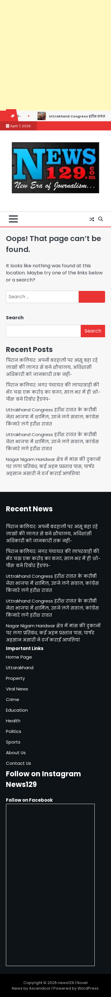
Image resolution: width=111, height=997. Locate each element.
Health (13, 721)
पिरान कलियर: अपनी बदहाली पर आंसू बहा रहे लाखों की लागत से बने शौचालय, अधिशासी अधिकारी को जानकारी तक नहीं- (52, 367)
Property (15, 678)
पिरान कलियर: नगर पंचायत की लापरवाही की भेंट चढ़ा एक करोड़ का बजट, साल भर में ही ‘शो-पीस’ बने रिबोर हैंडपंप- (53, 392)
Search (15, 317)
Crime (12, 699)
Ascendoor (40, 988)
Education (17, 710)
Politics (13, 731)
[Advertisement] (55, 55)
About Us (16, 752)
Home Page (19, 657)
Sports (13, 742)
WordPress (88, 988)
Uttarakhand (19, 667)
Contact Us (18, 763)
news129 (66, 982)
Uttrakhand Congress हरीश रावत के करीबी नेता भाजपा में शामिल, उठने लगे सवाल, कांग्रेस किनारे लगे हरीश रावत (52, 417)
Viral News (17, 689)
